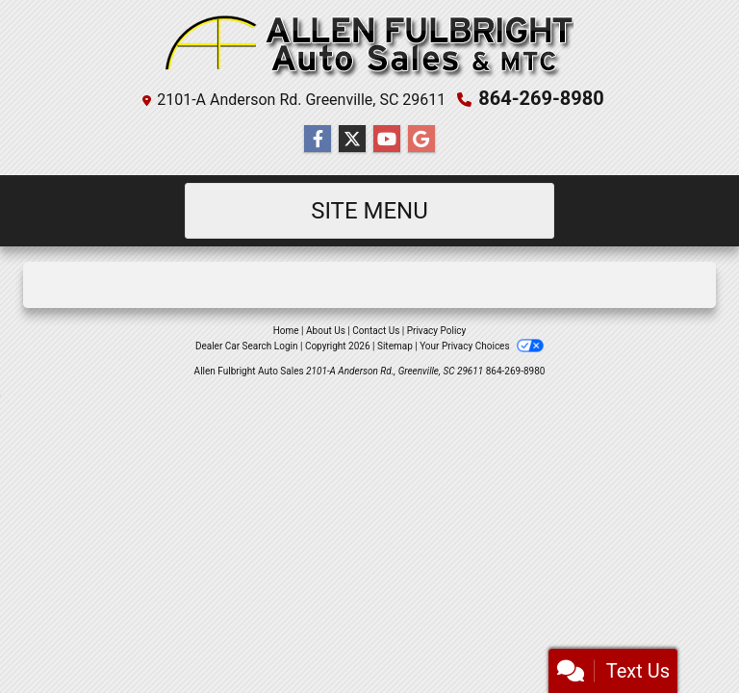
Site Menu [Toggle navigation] (369, 210)
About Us (325, 330)
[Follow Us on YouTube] (386, 139)
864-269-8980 (541, 98)
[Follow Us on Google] (421, 139)
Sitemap (395, 346)
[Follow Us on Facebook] (317, 139)
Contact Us (375, 330)
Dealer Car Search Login (246, 346)
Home (286, 330)
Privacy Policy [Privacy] (437, 330)
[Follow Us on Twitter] (352, 139)
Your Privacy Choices (482, 346)
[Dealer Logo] (369, 47)
